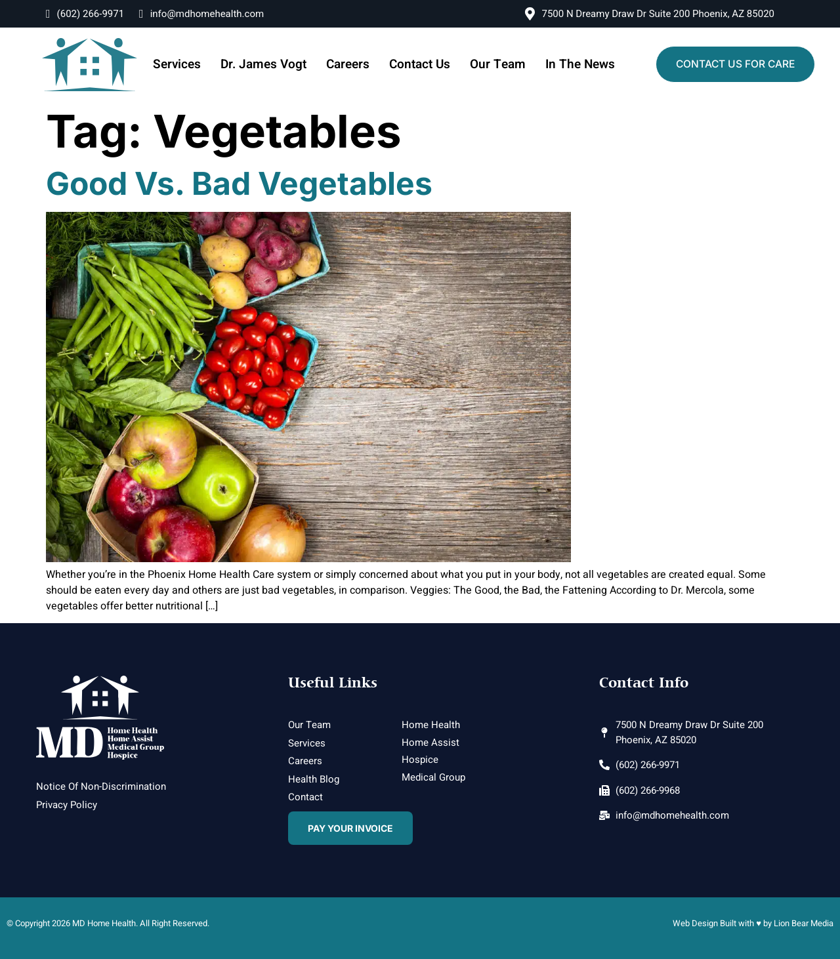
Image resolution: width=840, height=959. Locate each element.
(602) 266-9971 (85, 14)
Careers (350, 64)
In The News (569, 64)
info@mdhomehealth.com (201, 14)
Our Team (491, 64)
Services (189, 64)
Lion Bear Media (803, 923)
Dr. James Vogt (270, 64)
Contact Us (419, 64)
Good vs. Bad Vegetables (239, 183)
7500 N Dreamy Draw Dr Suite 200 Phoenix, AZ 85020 (649, 13)
